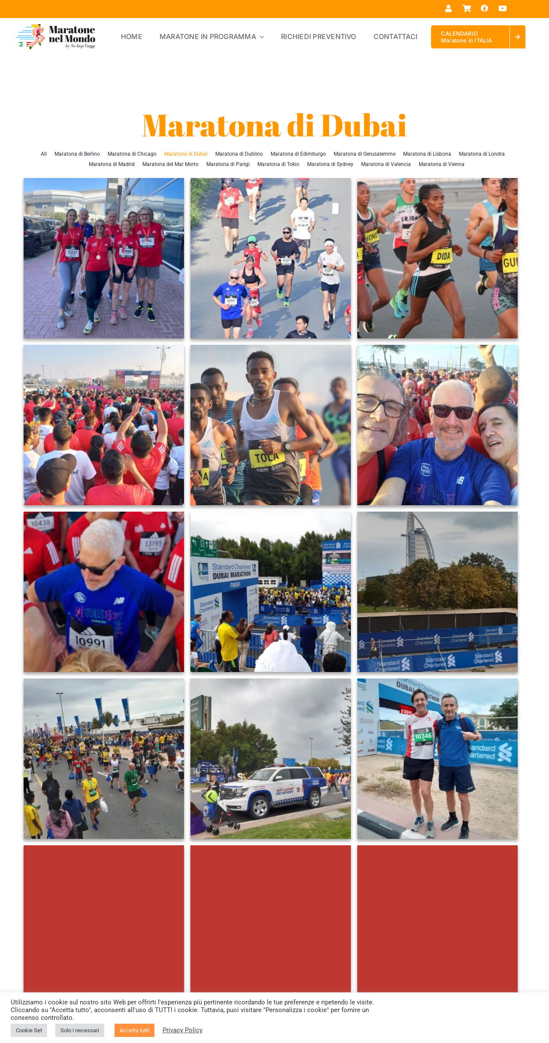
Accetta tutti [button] (134, 1030)
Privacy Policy (182, 1030)
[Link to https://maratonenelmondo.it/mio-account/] (448, 8)
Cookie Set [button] (29, 1030)
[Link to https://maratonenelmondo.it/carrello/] (466, 8)
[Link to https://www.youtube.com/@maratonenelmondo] (502, 8)
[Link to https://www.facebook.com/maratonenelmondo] (484, 8)
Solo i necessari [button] (79, 1030)
